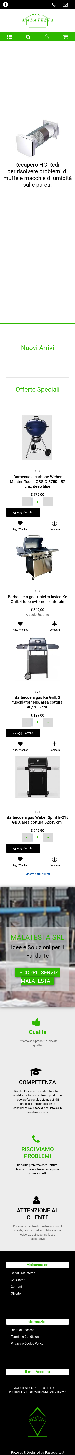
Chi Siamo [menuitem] (18, 1280)
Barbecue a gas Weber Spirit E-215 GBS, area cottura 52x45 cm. (37, 820)
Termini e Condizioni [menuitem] (25, 1337)
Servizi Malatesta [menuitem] (23, 1273)
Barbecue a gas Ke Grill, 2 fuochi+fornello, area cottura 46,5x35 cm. (37, 702)
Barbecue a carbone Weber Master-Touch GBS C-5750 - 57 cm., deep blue (37, 481)
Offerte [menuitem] (16, 1293)
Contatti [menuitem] (16, 1287)
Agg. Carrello (23, 512)
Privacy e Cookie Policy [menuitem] (27, 1343)
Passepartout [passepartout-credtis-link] (54, 1452)
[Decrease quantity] (27, 501)
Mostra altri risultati (37, 874)
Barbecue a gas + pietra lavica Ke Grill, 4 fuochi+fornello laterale (37, 599)
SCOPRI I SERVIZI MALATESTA (39, 977)
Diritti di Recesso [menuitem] (22, 1330)
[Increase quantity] (48, 501)
